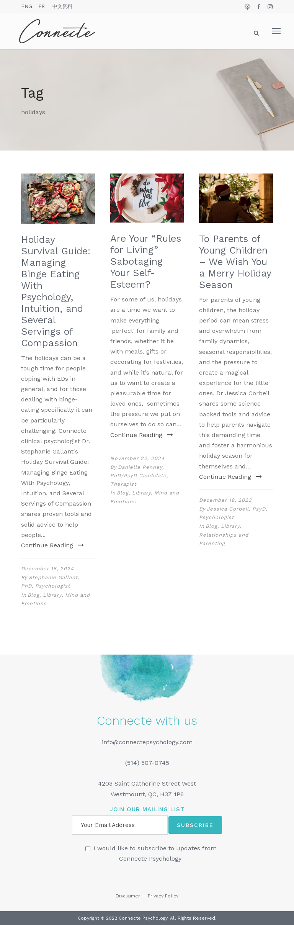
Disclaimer (128, 896)
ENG (26, 6)
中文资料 (62, 6)
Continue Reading (52, 545)
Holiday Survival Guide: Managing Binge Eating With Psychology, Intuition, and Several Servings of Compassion (55, 291)
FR (41, 6)
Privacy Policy (163, 896)
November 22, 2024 (137, 458)
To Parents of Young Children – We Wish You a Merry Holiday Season (235, 261)
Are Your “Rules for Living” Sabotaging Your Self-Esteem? (145, 261)
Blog (33, 595)
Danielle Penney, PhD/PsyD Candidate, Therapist (139, 475)
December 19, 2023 (225, 500)
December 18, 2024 (47, 568)
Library (52, 595)
